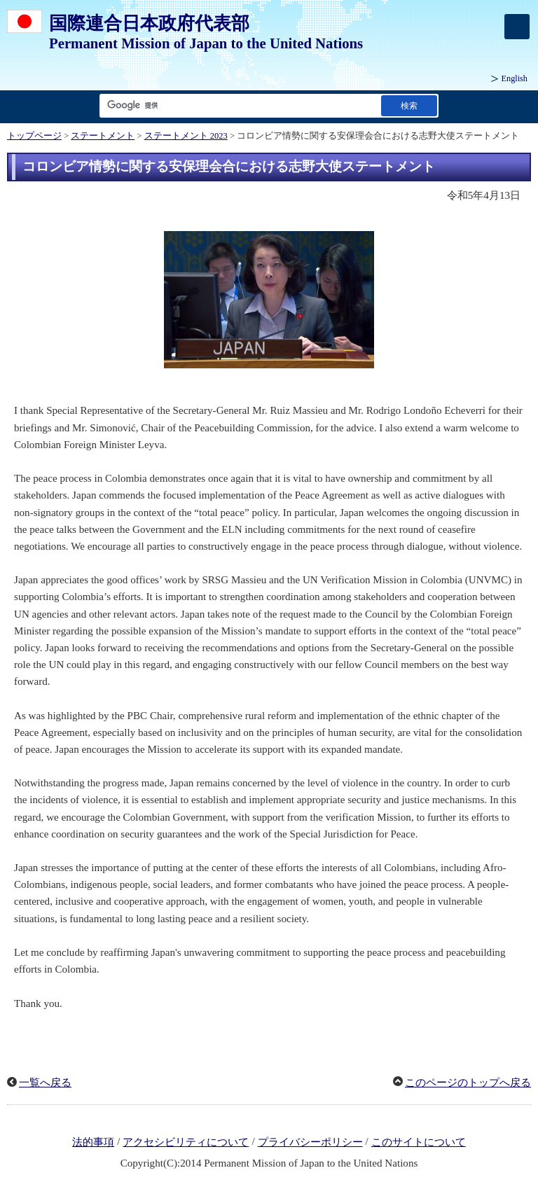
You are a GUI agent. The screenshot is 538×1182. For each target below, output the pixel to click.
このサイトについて (418, 1142)
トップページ (34, 136)
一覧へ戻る (45, 1082)
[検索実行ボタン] (409, 105)
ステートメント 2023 (186, 136)
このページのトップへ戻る (468, 1082)
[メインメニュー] (517, 26)
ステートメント (102, 136)
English (514, 78)
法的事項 (93, 1142)
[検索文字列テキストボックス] (237, 105)
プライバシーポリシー (310, 1142)
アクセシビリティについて (186, 1142)
